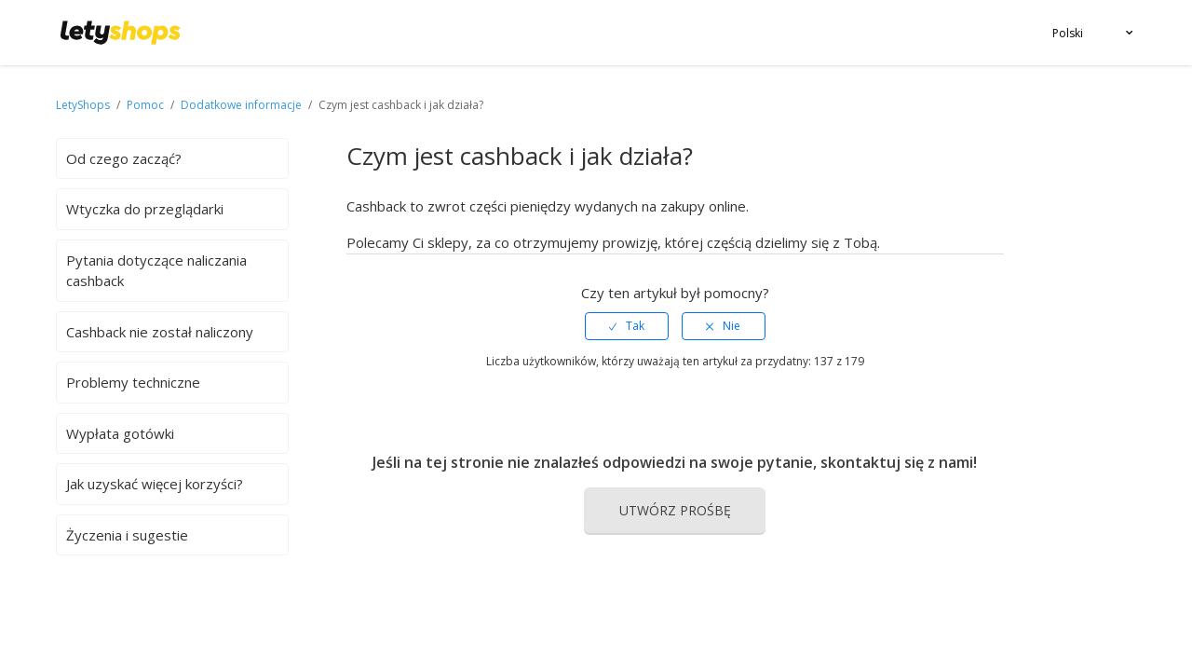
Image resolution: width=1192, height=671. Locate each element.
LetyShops (83, 105)
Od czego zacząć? (124, 158)
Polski (1067, 33)
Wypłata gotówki (120, 433)
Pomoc (147, 105)
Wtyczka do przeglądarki (145, 208)
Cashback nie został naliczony (159, 331)
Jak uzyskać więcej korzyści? (154, 483)
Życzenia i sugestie (127, 535)
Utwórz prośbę (675, 510)
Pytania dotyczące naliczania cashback (156, 271)
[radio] (627, 326)
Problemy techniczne (133, 382)
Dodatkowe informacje (241, 105)
